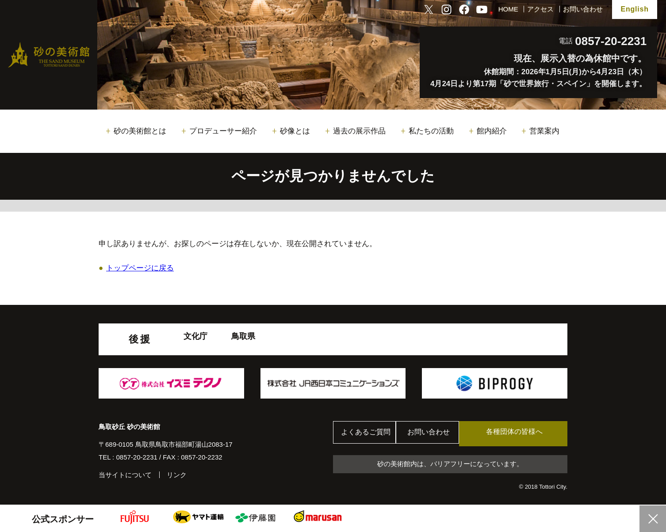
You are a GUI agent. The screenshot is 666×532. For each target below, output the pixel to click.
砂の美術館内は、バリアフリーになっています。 (450, 464)
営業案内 (544, 131)
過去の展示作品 (359, 131)
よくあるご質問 (368, 433)
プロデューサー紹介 (223, 131)
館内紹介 (492, 131)
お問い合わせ (583, 9)
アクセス (540, 9)
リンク (177, 474)
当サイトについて (125, 474)
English (634, 9)
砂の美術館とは (140, 131)
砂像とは (295, 131)
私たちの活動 (431, 131)
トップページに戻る (140, 268)
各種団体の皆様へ (525, 433)
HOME (508, 9)
